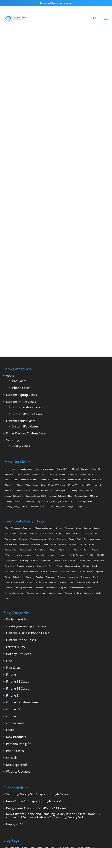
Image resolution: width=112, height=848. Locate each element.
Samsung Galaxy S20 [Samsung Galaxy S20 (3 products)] (13, 392)
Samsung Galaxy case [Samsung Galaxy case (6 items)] (67, 771)
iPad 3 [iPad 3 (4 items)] (48, 755)
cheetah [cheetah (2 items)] (24, 441)
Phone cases (15, 647)
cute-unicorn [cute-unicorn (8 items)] (26, 446)
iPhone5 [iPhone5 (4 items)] (99, 755)
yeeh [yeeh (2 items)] (8, 495)
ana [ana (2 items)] (79, 424)
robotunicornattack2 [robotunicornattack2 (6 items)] (15, 479)
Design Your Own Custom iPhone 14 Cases (36, 705)
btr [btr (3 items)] (68, 430)
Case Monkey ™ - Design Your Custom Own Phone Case (43, 836)
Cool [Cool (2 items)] (84, 441)
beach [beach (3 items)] (34, 430)
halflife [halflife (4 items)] (91, 451)
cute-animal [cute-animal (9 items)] (11, 446)
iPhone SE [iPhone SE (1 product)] (72, 381)
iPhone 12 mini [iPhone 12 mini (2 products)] (22, 371)
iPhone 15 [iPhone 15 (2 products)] (8, 381)
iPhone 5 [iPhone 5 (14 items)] (88, 755)
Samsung (12, 337)
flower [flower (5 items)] (96, 446)
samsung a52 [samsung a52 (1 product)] (60, 387)
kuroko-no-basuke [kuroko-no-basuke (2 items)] (26, 462)
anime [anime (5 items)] (88, 424)
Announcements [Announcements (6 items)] (11, 744)
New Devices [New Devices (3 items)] (84, 765)
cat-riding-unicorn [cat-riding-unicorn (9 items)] (93, 435)
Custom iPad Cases (24, 323)
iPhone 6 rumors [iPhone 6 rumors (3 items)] (11, 765)
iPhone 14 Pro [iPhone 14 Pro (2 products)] (74, 376)
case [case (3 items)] (32, 744)
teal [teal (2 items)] (96, 479)
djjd (73, 47)
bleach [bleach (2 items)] (60, 430)
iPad (9, 557)
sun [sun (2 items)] (72, 479)
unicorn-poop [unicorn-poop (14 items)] (56, 489)
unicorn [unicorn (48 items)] (39, 484)
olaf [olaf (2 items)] (75, 468)
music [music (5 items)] (44, 468)
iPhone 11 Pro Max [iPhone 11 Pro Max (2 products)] (80, 365)
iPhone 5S (13, 606)
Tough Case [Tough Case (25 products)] (81, 403)
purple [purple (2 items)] (30, 473)
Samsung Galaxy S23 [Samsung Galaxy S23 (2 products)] (86, 398)
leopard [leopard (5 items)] (42, 462)
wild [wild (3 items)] (99, 489)
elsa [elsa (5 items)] (87, 446)
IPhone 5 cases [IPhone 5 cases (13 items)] (11, 760)
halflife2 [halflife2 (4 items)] (102, 451)
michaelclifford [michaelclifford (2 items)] (31, 468)
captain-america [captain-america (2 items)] (39, 435)
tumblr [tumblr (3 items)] (9, 484)
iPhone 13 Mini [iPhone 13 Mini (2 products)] (86, 371)
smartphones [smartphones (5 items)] (96, 771)
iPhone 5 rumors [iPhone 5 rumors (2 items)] (45, 760)
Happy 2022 (14, 721)
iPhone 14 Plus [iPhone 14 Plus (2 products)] (58, 376)
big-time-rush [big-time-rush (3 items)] (47, 430)
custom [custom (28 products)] (15, 365)
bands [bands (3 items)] (24, 430)
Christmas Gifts (17, 516)
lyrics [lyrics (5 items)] (86, 462)
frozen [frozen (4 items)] (19, 451)
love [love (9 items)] (52, 462)
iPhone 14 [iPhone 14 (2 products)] (44, 376)
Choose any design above (36, 182)
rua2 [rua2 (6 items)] (31, 479)
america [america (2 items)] (69, 424)
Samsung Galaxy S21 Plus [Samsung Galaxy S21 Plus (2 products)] (37, 398)
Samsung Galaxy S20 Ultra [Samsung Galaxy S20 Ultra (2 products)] (86, 392)
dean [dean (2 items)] (53, 446)
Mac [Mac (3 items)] (61, 765)
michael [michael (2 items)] (96, 462)
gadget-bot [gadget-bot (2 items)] (40, 451)
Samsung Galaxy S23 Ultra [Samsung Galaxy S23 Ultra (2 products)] (41, 403)
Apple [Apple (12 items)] (24, 744)
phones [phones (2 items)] (30, 771)
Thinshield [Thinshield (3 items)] (19, 776)
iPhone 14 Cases (17, 578)
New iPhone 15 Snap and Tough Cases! (33, 698)
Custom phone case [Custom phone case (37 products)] (44, 365)
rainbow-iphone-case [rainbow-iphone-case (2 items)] (68, 473)
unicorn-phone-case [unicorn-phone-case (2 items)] (37, 489)
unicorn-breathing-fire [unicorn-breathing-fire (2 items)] (57, 484)
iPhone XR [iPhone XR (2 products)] (8, 387)
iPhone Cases (20, 284)
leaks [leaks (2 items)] (53, 765)
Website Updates (18, 668)
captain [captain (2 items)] (24, 435)
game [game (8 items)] (52, 451)
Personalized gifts (18, 640)
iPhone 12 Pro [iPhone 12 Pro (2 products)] (38, 371)
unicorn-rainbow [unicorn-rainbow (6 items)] (73, 489)
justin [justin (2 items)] (57, 457)
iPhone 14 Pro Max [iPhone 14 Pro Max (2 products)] (92, 376)
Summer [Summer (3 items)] (8, 776)
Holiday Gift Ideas (18, 550)
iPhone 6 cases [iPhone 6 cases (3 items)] (85, 760)
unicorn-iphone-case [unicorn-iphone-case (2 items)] (15, 489)
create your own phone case (26, 523)
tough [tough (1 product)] (70, 403)
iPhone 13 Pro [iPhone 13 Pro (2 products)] (10, 376)
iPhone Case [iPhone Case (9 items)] (27, 765)
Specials (11, 654)
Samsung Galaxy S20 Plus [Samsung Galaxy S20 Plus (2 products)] (60, 392)
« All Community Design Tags (53, 47)
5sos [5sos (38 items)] (59, 424)
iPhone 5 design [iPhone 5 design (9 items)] (28, 760)
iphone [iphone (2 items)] (35, 457)
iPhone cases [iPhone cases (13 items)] (42, 765)
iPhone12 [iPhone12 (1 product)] (8, 371)
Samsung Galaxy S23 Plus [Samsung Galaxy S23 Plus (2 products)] (15, 403)
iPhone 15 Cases (17, 585)
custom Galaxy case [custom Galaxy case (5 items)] (86, 744)
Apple (10, 272)
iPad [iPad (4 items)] (32, 755)
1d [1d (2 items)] (7, 424)
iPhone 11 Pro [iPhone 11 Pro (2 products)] (62, 365)
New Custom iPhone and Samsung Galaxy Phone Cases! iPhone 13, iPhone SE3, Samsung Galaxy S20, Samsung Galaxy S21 (53, 712)
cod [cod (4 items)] (54, 441)
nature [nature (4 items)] (54, 468)
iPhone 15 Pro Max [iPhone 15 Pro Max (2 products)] (56, 381)
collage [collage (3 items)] (63, 441)
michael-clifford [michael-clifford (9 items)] (13, 468)
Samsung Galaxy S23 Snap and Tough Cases (37, 691)
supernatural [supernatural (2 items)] (84, 479)
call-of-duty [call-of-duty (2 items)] (92, 430)
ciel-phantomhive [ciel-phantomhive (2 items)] (40, 441)
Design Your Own (56, 220)
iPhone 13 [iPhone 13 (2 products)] (72, 371)
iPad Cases (19, 277)
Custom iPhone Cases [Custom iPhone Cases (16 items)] (33, 749)
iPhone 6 (12, 613)
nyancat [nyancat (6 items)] (65, 468)
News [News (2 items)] (7, 771)
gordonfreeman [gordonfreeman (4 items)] (77, 451)
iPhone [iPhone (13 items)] (57, 755)
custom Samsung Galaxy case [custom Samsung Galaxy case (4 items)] (82, 749)
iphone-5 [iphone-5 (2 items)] (46, 457)
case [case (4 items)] (72, 435)
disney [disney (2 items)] (78, 446)
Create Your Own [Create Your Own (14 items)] (66, 744)
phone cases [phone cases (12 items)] (18, 771)
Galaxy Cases (20, 342)
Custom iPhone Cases (26, 311)
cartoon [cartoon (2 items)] (62, 435)
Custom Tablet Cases (21, 318)
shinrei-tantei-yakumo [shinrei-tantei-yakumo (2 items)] (47, 479)
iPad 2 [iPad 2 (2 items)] (40, 755)
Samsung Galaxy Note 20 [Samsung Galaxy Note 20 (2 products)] (80, 387)
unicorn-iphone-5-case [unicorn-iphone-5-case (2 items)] (81, 484)
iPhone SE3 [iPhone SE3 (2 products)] (85, 381)
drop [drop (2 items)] (25, 755)
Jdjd (56, 123)
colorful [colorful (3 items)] (74, 441)
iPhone (11, 571)
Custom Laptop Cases (21, 291)
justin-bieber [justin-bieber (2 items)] (69, 457)
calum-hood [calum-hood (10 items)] (11, 435)
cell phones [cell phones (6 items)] (50, 744)
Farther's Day (15, 544)
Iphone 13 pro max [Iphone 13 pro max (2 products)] (28, 376)
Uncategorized (16, 661)
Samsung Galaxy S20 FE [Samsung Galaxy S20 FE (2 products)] (36, 392)
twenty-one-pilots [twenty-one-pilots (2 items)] (24, 484)
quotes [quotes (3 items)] (40, 473)
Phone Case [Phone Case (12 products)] (46, 387)
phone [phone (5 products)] (35, 387)
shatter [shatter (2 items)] (83, 771)
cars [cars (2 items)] (52, 435)
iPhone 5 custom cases (22, 599)
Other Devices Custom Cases (26, 330)
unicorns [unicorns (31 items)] (89, 489)
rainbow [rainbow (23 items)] (51, 473)
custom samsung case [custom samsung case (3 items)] (56, 749)
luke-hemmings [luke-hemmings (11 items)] (73, 462)
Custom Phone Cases (21, 298)
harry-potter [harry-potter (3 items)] (11, 457)
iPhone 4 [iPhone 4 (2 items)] (67, 755)
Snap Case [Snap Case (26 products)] (60, 403)
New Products (16, 633)
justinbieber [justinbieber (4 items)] (85, 457)
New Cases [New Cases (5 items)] (71, 765)
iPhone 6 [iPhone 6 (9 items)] (72, 760)
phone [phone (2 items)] (100, 468)
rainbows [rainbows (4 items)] (86, 473)
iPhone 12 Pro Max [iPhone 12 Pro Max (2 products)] (56, 371)
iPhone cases (15, 620)
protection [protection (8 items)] (41, 771)
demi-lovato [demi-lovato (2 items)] (65, 446)
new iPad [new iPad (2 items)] (97, 765)
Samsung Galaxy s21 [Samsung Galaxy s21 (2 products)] (13, 398)
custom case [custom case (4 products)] (26, 365)
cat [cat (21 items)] (79, 435)
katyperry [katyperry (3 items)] (99, 457)
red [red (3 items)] (96, 473)
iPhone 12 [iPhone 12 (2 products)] (95, 365)
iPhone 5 (12, 592)
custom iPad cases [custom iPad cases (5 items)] (12, 749)
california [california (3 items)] (78, 430)
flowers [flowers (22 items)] (9, 451)
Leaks (10, 627)
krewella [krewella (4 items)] (10, 462)
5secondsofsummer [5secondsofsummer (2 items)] (44, 424)
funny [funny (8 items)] (29, 451)
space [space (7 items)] (63, 479)
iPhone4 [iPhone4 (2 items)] (77, 755)
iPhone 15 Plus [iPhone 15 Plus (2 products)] (23, 381)
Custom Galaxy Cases (26, 304)
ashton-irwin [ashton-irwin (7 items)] (11, 430)
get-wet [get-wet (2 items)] (62, 451)
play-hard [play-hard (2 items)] (18, 473)
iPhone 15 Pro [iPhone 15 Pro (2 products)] (39, 381)
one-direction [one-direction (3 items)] (87, 468)
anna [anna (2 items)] (97, 424)
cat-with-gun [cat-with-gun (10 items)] (11, 441)
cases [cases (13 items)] (39, 744)
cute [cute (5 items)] (92, 441)
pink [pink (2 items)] (8, 473)
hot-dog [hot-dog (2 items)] (24, 457)
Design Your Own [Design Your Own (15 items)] (12, 755)
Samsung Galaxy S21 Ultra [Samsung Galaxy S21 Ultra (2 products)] (62, 398)
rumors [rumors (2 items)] (52, 771)
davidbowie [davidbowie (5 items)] (41, 446)
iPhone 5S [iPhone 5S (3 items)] (60, 760)
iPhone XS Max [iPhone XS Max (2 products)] (23, 387)
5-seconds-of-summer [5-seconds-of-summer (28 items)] (21, 424)
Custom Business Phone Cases (27, 530)
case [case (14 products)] (6, 365)
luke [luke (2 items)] (60, 462)
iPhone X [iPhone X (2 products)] (97, 381)
